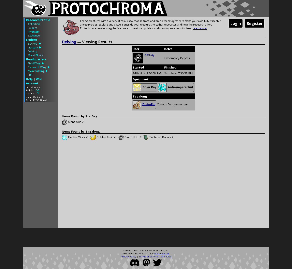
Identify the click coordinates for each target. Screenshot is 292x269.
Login (235, 23)
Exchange (34, 35)
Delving (32, 51)
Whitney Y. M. (161, 253)
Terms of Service (148, 256)
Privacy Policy (128, 256)
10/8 (36, 90)
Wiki (39, 79)
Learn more (200, 28)
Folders (32, 28)
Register (255, 23)
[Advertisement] (40, 166)
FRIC (30, 75)
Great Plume (35, 55)
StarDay (149, 55)
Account (32, 83)
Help (29, 79)
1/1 (37, 93)
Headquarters (36, 59)
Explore (31, 40)
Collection (34, 24)
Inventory (33, 31)
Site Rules (166, 256)
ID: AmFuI (144, 105)
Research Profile (38, 20)
